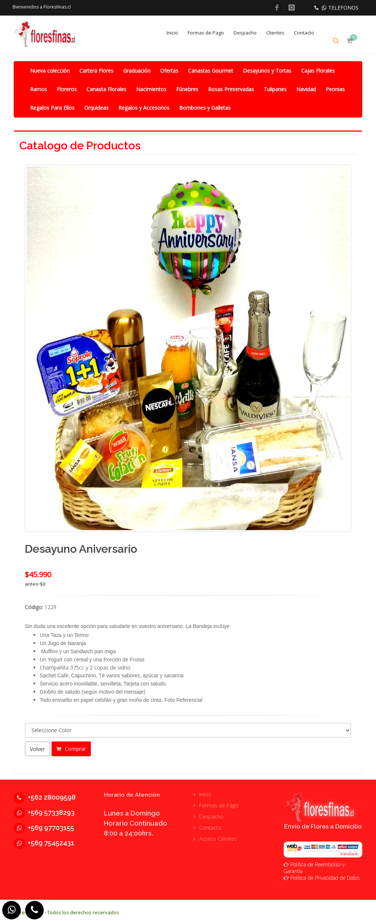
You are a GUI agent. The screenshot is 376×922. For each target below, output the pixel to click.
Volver (37, 748)
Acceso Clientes (218, 835)
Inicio (177, 32)
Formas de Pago (211, 32)
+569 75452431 (44, 839)
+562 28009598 (45, 794)
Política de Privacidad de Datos (325, 875)
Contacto (309, 32)
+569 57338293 (44, 809)
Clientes (280, 32)
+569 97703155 (44, 824)
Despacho (250, 32)
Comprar (71, 747)
